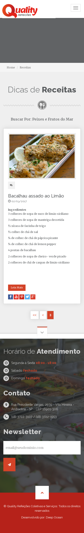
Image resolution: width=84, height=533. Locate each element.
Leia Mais (17, 287)
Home (11, 67)
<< (34, 315)
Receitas (25, 67)
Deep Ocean (54, 517)
